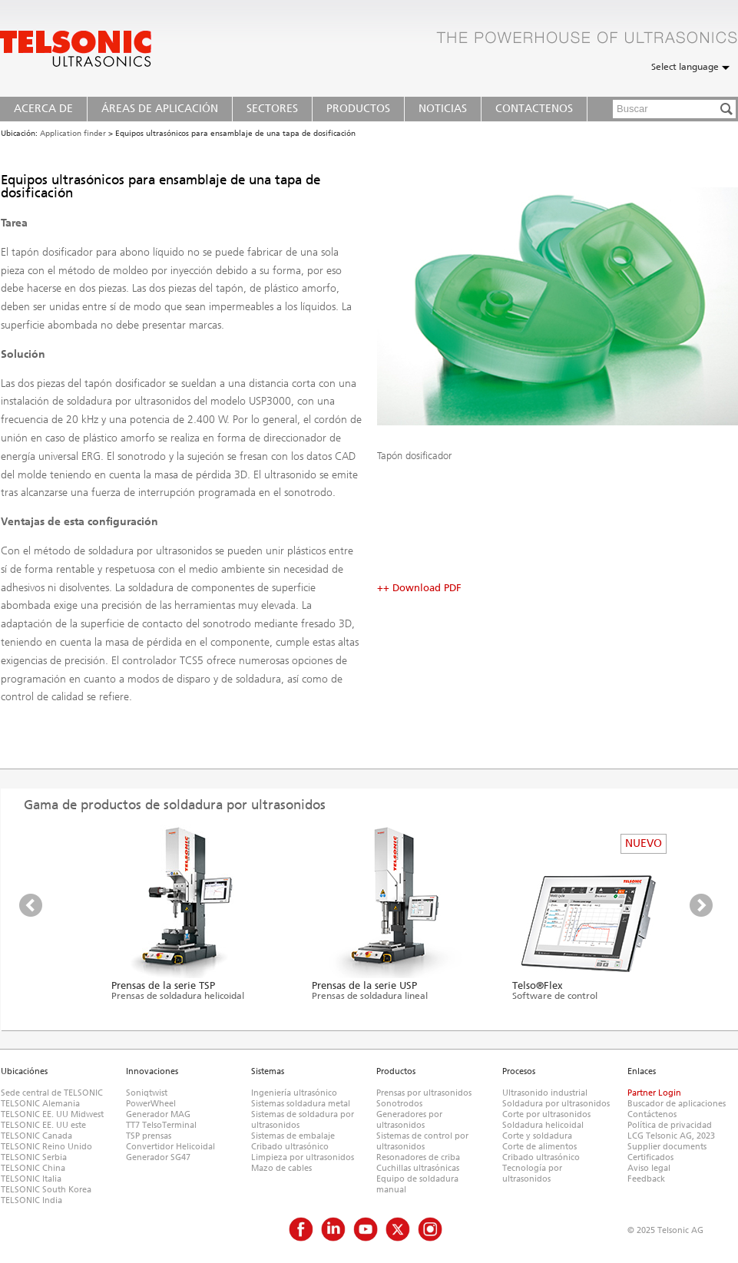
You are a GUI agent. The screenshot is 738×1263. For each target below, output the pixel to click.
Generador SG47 (158, 1157)
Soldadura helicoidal (543, 1125)
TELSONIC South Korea (46, 1190)
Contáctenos (652, 1114)
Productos (358, 108)
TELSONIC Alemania (40, 1104)
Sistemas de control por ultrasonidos (422, 1141)
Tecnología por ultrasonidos (532, 1173)
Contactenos (534, 108)
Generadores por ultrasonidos (409, 1119)
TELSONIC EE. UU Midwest (52, 1114)
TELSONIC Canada (36, 1136)
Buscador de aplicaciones (676, 1104)
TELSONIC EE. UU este (43, 1125)
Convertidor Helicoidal (170, 1147)
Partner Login (654, 1093)
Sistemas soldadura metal (300, 1104)
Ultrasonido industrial (544, 1093)
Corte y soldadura (537, 1136)
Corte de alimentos (539, 1147)
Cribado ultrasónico (290, 1147)
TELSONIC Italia (31, 1179)
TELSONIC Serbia (34, 1157)
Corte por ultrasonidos (546, 1114)
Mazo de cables (281, 1168)
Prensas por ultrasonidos (424, 1093)
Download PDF (427, 587)
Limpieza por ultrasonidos (302, 1157)
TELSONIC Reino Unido (46, 1147)
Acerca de (43, 108)
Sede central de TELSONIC (52, 1093)
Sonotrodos (399, 1104)
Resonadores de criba (418, 1157)
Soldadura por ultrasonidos (556, 1104)
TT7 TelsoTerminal (161, 1125)
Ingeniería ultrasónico (294, 1093)
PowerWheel (151, 1104)
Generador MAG (158, 1114)
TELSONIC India (31, 1200)
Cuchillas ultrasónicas (417, 1168)
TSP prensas (148, 1136)
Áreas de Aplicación (159, 108)
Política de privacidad (669, 1125)
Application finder (73, 133)
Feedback (646, 1179)
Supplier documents (667, 1147)
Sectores (272, 108)
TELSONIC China (33, 1168)
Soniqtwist (146, 1093)
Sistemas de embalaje (293, 1136)
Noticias (443, 108)
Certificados (650, 1157)
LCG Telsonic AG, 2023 (671, 1136)
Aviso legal (648, 1168)
